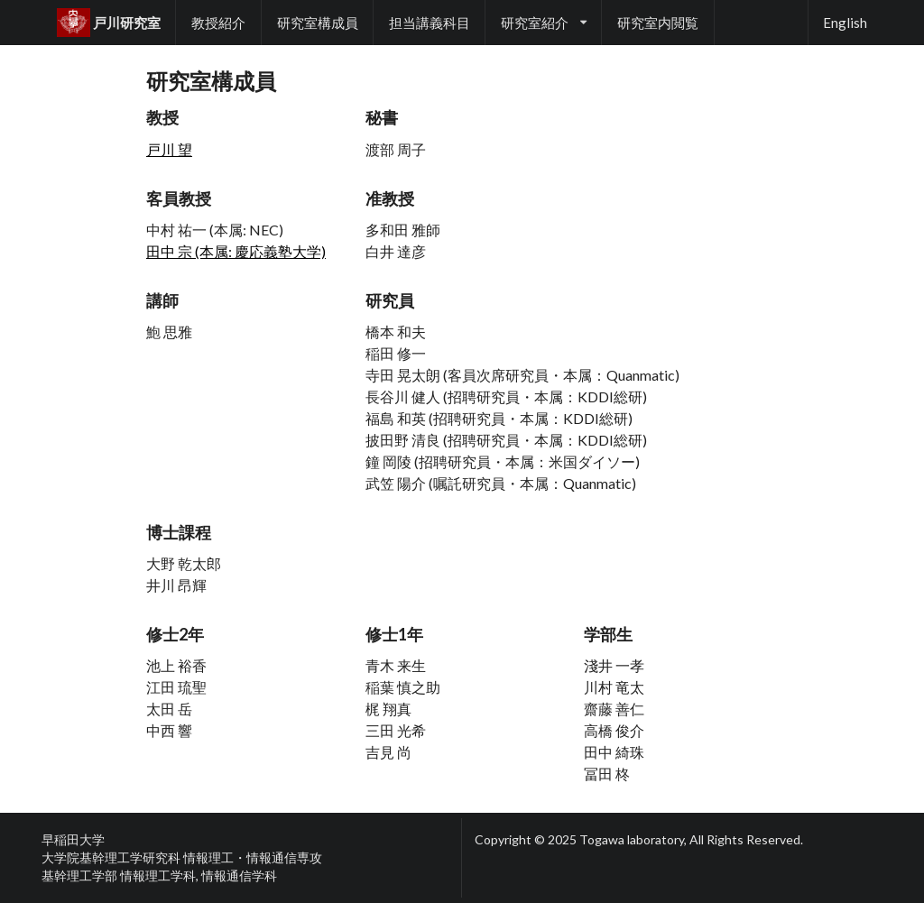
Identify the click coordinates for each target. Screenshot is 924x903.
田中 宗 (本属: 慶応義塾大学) (236, 251)
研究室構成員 (317, 22)
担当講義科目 (429, 22)
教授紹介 (218, 22)
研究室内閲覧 (657, 22)
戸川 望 (169, 149)
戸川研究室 (109, 22)
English (845, 22)
